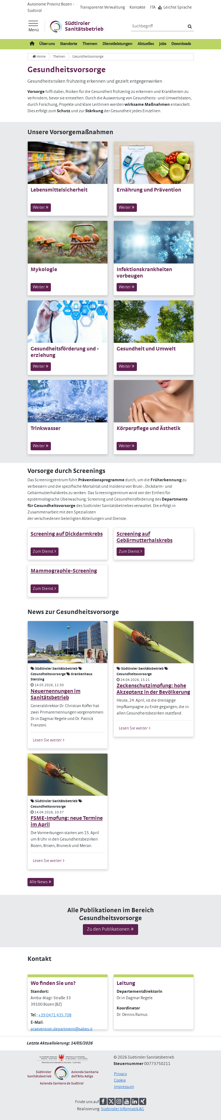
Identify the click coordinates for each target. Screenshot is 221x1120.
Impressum (124, 1087)
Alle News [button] (41, 882)
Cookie (120, 1080)
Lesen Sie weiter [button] (49, 740)
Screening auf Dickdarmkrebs (67, 534)
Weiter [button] (41, 207)
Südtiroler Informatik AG (122, 1109)
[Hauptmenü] (33, 26)
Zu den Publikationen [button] (110, 929)
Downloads (181, 44)
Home (39, 56)
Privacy (120, 1074)
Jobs (162, 44)
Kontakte (137, 7)
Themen (89, 44)
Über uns (47, 44)
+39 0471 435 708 (54, 1015)
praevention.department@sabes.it (61, 1029)
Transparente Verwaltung (102, 7)
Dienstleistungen (117, 44)
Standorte (68, 44)
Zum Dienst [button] (44, 551)
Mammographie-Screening (64, 571)
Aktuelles (146, 44)
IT (153, 7)
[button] (103, 1101)
